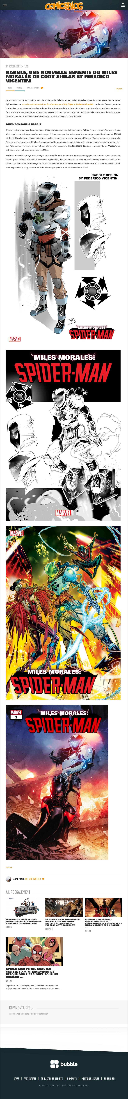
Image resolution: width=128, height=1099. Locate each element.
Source (9, 867)
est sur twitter (34, 879)
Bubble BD (109, 1080)
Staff (16, 1080)
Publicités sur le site (52, 1080)
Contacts (72, 1080)
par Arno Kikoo (34, 88)
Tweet (119, 88)
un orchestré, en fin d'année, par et (57, 104)
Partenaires (30, 1080)
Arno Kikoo (15, 879)
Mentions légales (90, 1080)
